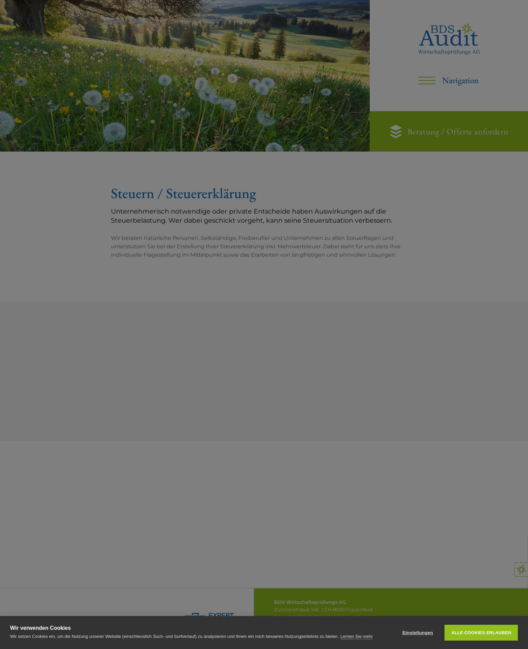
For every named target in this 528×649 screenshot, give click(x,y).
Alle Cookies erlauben (481, 632)
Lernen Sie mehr (356, 636)
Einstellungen (417, 632)
